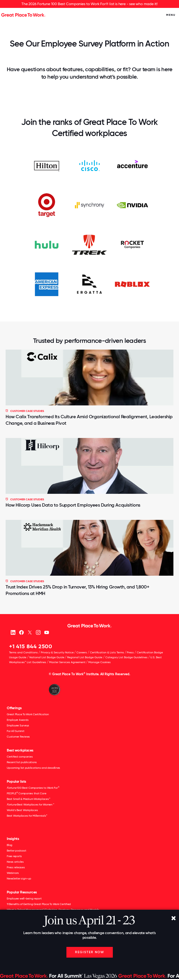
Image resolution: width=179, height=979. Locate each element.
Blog (9, 845)
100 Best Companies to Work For (33, 788)
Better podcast (16, 850)
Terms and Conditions (23, 652)
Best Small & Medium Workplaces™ (28, 799)
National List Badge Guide (46, 657)
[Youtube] (46, 632)
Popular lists (16, 781)
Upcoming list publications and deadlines (33, 767)
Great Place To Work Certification (28, 714)
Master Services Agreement (67, 662)
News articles (15, 861)
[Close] (173, 918)
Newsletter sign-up (19, 878)
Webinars (13, 873)
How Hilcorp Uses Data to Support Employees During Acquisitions (73, 505)
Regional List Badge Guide (84, 657)
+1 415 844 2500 (30, 646)
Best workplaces (20, 750)
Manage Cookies (99, 662)
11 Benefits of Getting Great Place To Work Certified (39, 904)
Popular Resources (22, 892)
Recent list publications (22, 762)
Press (130, 652)
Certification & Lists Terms (107, 652)
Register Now (89, 952)
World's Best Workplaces (22, 810)
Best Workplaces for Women (30, 804)
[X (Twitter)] (30, 632)
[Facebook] (21, 632)
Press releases (16, 867)
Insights (13, 838)
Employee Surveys (18, 725)
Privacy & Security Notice (57, 652)
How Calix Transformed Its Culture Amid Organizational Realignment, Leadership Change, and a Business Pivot (89, 420)
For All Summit (15, 731)
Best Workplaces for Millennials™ (27, 815)
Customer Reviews (18, 736)
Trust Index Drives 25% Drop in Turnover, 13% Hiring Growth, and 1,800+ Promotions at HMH (77, 590)
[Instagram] (38, 632)
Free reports (14, 856)
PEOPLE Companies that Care (26, 793)
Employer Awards (17, 720)
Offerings (14, 708)
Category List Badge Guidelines (126, 657)
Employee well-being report (24, 898)
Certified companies (20, 756)
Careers (81, 652)
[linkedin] (13, 632)
